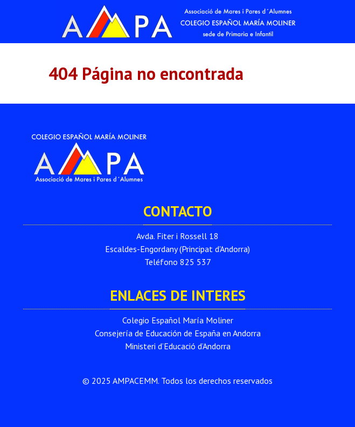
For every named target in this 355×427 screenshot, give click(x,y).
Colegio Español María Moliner (177, 320)
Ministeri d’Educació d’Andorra (178, 346)
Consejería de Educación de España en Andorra (178, 333)
